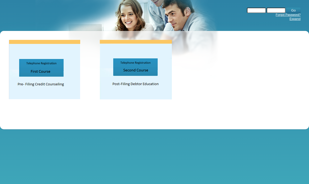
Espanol (295, 19)
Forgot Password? (288, 15)
